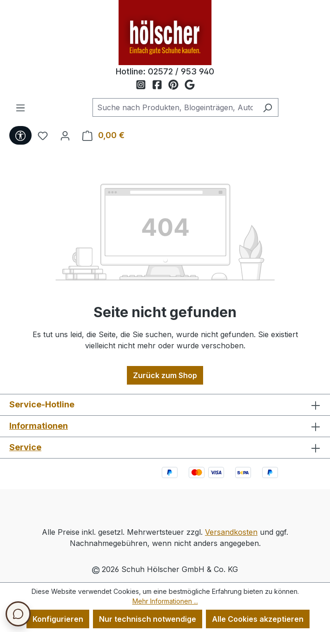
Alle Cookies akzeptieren (258, 619)
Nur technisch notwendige (147, 619)
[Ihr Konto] (65, 135)
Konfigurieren (58, 619)
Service (25, 447)
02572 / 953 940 (181, 71)
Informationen (38, 426)
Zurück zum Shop (165, 375)
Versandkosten (231, 532)
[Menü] (20, 107)
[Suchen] (267, 107)
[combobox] (174, 107)
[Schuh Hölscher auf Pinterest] (176, 85)
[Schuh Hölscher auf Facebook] (160, 85)
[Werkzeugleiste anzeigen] (20, 135)
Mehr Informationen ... (165, 601)
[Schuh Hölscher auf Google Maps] (190, 85)
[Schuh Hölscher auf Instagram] (144, 85)
